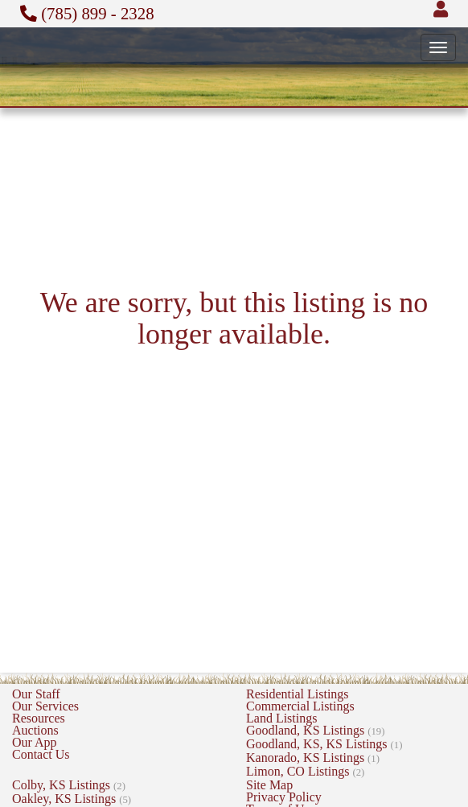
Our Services (45, 706)
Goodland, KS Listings (315, 730)
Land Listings (281, 718)
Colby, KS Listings (68, 785)
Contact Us (41, 754)
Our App (34, 742)
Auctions (35, 730)
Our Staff (36, 694)
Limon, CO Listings (305, 771)
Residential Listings (297, 694)
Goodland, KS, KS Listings (324, 744)
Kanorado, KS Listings (313, 757)
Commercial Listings (300, 706)
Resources (38, 718)
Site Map (269, 785)
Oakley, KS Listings (71, 798)
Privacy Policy (284, 797)
